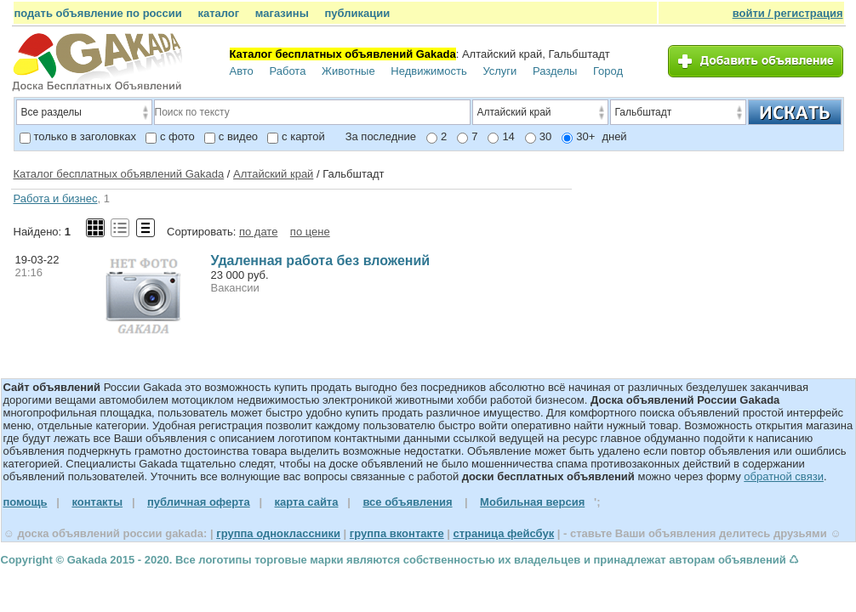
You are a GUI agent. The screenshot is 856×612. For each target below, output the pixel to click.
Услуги (499, 71)
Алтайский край (273, 173)
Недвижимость (428, 71)
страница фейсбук (503, 533)
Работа (287, 71)
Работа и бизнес (56, 198)
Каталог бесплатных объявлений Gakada (119, 173)
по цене (310, 231)
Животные (348, 71)
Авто (242, 71)
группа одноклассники (278, 533)
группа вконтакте (397, 533)
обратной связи (784, 476)
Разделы (555, 71)
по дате (258, 231)
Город (608, 71)
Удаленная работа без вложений (321, 260)
